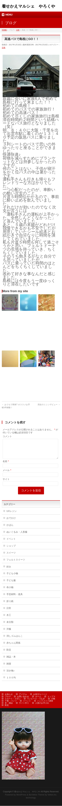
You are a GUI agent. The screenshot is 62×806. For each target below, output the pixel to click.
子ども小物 (12, 577)
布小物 (9, 591)
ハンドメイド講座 (45, 701)
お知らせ (9, 694)
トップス (51, 697)
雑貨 (8, 667)
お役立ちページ (40, 694)
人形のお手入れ (42, 703)
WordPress (21, 795)
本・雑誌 (9, 703)
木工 (8, 619)
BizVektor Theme (36, 795)
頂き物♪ (10, 674)
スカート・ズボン (13, 699)
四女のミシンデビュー (49, 404)
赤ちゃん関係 (13, 646)
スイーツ (11, 556)
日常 (3, 48)
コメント (7, 436)
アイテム (23, 694)
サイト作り (24, 703)
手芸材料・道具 (14, 598)
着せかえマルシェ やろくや (28, 6)
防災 (8, 653)
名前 (6, 465)
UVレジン (11, 515)
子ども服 (11, 584)
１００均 (11, 681)
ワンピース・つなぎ (36, 699)
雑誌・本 (11, 660)
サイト (6, 483)
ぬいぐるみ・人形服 (16, 536)
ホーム (38, 697)
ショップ (11, 549)
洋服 (8, 633)
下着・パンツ (11, 701)
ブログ (8, 697)
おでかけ (11, 522)
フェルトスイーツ (15, 563)
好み (8, 570)
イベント (11, 542)
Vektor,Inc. (52, 795)
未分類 (9, 626)
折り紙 (9, 605)
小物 (53, 699)
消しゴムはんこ (14, 640)
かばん (9, 529)
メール (7, 474)
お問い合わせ (23, 697)
